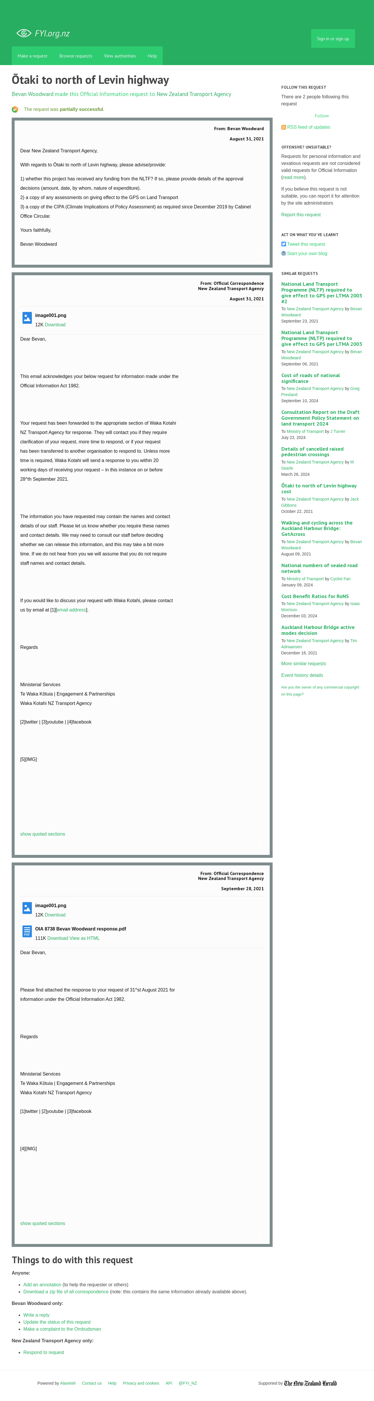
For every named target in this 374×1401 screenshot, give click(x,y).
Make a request (33, 56)
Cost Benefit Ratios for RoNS (315, 596)
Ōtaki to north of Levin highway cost (318, 488)
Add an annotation (42, 1284)
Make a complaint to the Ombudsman (62, 1329)
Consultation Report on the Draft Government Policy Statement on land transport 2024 (320, 418)
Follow (322, 116)
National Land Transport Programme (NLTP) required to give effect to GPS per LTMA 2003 (321, 338)
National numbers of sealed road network (319, 568)
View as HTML (85, 938)
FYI (45, 33)
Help (152, 56)
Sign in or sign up (333, 38)
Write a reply (36, 1315)
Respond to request (43, 1352)
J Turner (337, 431)
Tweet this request (306, 244)
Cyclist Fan (340, 578)
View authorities (120, 56)
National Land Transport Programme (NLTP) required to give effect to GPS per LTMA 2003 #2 (321, 292)
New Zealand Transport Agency (194, 93)
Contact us (92, 1383)
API (169, 1383)
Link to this (261, 256)
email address (71, 609)
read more (293, 177)
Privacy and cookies (141, 1383)
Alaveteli (68, 1383)
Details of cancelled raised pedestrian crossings (312, 451)
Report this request (301, 214)
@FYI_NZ (188, 1383)
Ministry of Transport (305, 431)
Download (55, 324)
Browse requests (75, 56)
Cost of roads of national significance (310, 378)
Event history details (302, 675)
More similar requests (303, 663)
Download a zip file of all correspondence (66, 1291)
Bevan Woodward (32, 93)
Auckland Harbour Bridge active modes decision (318, 630)
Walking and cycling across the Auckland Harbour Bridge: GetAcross (317, 528)
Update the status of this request (57, 1322)
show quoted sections (42, 834)
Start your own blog (307, 253)
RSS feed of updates (308, 127)
